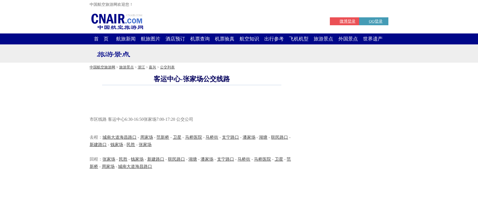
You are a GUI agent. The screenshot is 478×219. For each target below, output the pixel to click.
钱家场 (116, 144)
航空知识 (249, 38)
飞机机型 (299, 38)
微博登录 (347, 21)
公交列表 (167, 67)
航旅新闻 (126, 38)
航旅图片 (150, 38)
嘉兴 (152, 67)
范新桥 (162, 137)
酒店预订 (175, 38)
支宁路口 (230, 137)
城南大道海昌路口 (119, 137)
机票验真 (224, 38)
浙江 (141, 67)
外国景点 (348, 38)
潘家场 (249, 137)
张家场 (145, 144)
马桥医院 (193, 137)
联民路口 (279, 137)
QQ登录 (376, 21)
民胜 (131, 144)
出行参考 (274, 38)
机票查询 (200, 38)
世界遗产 (373, 38)
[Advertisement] (191, 101)
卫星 (177, 137)
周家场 (146, 137)
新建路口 (98, 144)
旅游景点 (323, 38)
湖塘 (263, 137)
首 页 (101, 38)
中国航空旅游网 (102, 67)
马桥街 (211, 137)
